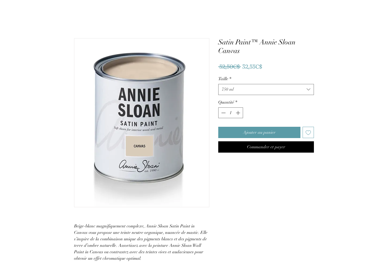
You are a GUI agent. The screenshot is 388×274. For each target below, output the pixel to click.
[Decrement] (223, 113)
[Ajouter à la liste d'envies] (308, 132)
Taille (224, 79)
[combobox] (266, 89)
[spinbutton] (231, 113)
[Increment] (238, 113)
